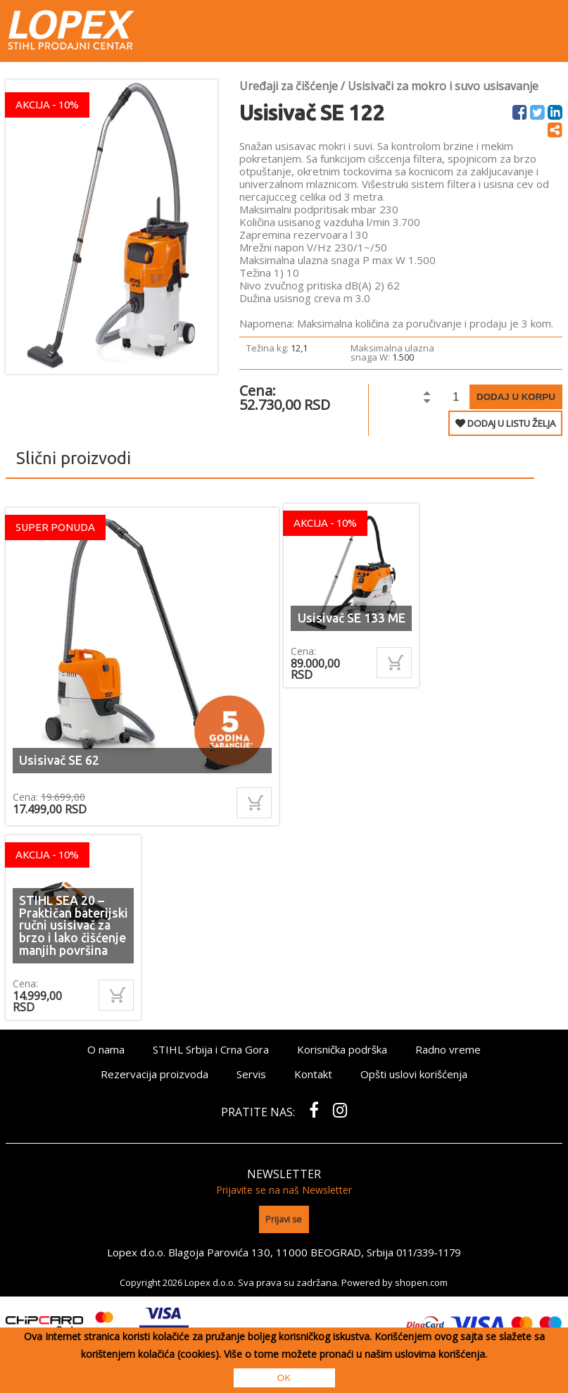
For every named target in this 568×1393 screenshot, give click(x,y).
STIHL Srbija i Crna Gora (211, 1049)
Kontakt (313, 1074)
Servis (251, 1074)
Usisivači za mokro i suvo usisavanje (443, 86)
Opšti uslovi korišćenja (413, 1074)
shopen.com (421, 1281)
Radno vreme (448, 1049)
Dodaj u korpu (516, 397)
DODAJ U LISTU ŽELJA (505, 423)
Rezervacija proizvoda (154, 1074)
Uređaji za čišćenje (288, 86)
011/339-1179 (429, 1251)
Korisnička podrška (342, 1049)
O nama (106, 1049)
